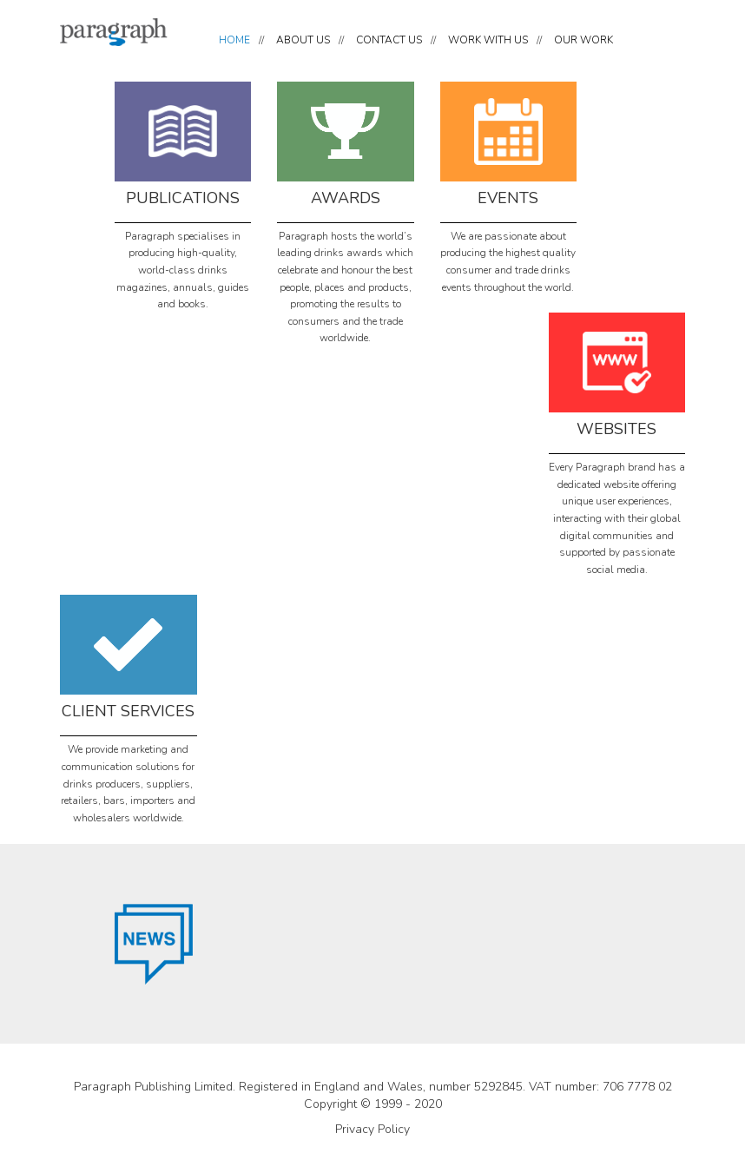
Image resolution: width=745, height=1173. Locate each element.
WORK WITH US (488, 40)
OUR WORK (583, 40)
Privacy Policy (372, 1129)
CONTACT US (389, 40)
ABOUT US (303, 40)
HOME (234, 40)
